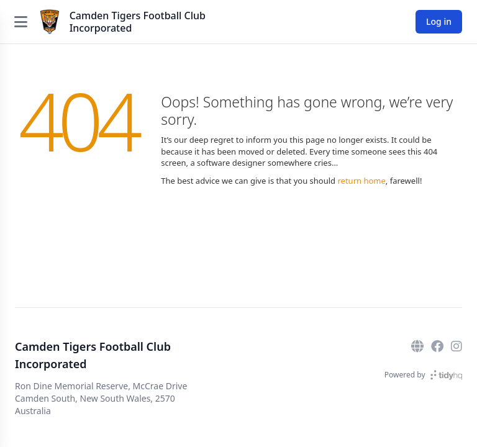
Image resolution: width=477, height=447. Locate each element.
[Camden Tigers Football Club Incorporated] (49, 21)
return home (361, 180)
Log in (439, 21)
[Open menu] (21, 21)
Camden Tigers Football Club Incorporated (138, 21)
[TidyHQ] (446, 375)
